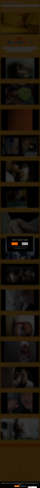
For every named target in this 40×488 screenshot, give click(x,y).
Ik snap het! (17, 486)
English (30, 487)
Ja (14, 243)
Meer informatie (23, 486)
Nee (25, 243)
